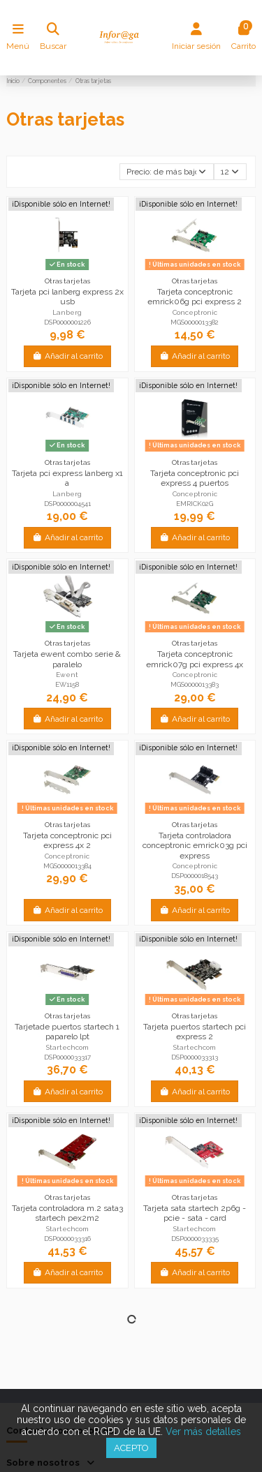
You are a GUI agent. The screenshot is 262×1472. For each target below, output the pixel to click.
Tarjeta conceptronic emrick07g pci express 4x (194, 659)
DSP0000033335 (195, 1238)
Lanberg (67, 312)
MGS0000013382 (194, 322)
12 (230, 172)
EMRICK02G (194, 503)
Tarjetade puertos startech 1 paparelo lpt (67, 1031)
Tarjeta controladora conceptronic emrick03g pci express (195, 846)
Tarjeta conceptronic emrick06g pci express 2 (194, 296)
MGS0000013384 (67, 866)
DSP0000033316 (67, 1238)
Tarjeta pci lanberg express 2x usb (67, 296)
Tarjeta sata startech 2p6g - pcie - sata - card (194, 1213)
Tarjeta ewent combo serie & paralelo (67, 659)
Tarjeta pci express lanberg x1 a (67, 478)
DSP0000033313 (194, 1057)
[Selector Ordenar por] (166, 172)
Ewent (67, 674)
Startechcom (67, 1047)
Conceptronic (195, 312)
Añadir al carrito (67, 356)
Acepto (131, 1448)
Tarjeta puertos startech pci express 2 (194, 1031)
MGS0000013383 (194, 684)
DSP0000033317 (67, 1057)
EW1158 (67, 684)
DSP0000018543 (194, 875)
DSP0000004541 (67, 503)
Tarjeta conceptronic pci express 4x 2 (67, 840)
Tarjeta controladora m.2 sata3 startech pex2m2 (67, 1213)
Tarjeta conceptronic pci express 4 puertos (194, 478)
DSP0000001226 (67, 322)
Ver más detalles (203, 1431)
